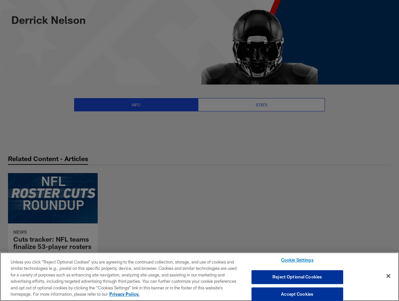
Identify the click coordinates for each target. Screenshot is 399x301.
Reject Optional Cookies (297, 276)
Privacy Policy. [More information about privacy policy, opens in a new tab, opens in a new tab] (124, 294)
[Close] (388, 276)
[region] (199, 276)
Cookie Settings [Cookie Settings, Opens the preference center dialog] (297, 260)
